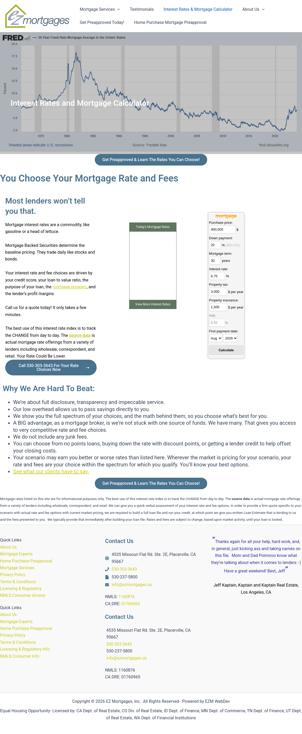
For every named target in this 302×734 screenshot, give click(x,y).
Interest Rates (160, 305)
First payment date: (223, 332)
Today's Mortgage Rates (153, 228)
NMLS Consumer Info (20, 656)
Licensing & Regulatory (21, 588)
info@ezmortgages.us (132, 584)
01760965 (130, 603)
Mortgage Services (17, 567)
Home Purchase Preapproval (26, 561)
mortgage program (70, 287)
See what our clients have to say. (51, 472)
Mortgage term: (220, 254)
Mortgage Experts (16, 553)
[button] (116, 9)
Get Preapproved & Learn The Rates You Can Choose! (151, 159)
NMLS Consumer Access (23, 595)
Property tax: (218, 285)
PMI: (212, 316)
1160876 (126, 596)
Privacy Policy (13, 574)
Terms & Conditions (18, 581)
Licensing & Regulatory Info (25, 649)
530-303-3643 (125, 569)
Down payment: (221, 239)
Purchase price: (221, 223)
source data (80, 335)
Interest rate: (218, 270)
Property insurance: (224, 301)
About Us (8, 547)
